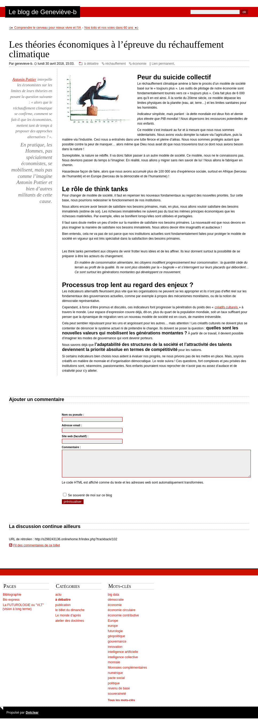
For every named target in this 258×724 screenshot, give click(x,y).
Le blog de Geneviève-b (43, 11)
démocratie (116, 605)
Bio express (11, 605)
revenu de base (119, 694)
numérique (115, 678)
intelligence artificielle (123, 657)
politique (114, 689)
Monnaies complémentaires (127, 673)
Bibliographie (12, 600)
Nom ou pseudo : (73, 414)
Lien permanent (163, 64)
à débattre (91, 64)
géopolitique (116, 642)
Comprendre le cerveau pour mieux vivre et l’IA (47, 28)
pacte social (116, 683)
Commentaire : (71, 447)
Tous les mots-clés (121, 705)
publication (62, 610)
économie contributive (123, 621)
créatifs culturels (227, 307)
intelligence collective (123, 663)
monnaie (114, 668)
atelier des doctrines (69, 626)
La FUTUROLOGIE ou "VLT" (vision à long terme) (23, 613)
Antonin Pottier (24, 79)
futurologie (115, 637)
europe (113, 631)
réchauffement (115, 64)
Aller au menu (40, 2)
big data (113, 600)
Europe (113, 626)
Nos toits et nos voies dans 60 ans (108, 28)
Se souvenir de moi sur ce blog (90, 501)
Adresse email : (72, 425)
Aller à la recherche (66, 2)
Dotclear (32, 718)
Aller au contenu (15, 2)
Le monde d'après (68, 621)
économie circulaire (121, 615)
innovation (115, 652)
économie (139, 64)
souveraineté (117, 699)
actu (58, 600)
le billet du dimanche (69, 615)
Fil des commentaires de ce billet (36, 551)
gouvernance (117, 647)
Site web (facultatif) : (75, 436)
